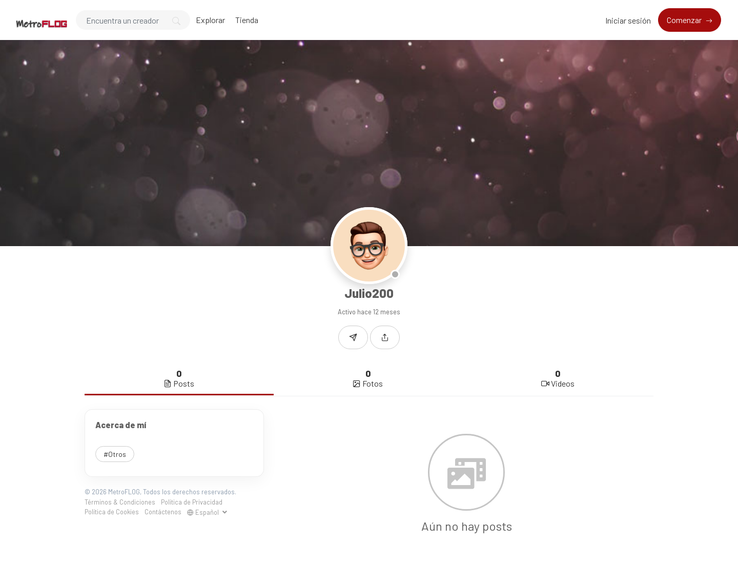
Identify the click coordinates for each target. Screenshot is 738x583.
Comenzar (685, 20)
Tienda (246, 20)
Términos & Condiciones (120, 502)
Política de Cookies (112, 512)
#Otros (115, 454)
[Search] (133, 20)
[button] (385, 337)
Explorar (210, 20)
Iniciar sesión (628, 20)
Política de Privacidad (191, 502)
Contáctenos (163, 512)
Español (203, 512)
